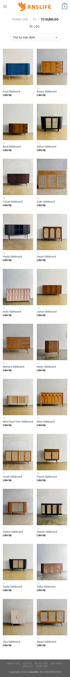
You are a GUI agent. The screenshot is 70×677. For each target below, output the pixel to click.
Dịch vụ (27, 663)
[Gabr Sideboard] (52, 177)
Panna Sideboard (47, 476)
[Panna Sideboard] (52, 452)
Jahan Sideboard (47, 311)
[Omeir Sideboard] (18, 452)
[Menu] (5, 6)
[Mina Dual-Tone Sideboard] (18, 397)
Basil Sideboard (12, 146)
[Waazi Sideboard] (52, 617)
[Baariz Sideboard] (52, 67)
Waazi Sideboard (46, 641)
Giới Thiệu (57, 663)
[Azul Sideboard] (18, 67)
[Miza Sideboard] (52, 397)
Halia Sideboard (12, 311)
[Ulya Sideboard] (18, 617)
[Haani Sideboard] (52, 232)
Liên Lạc (28, 666)
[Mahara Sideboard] (18, 342)
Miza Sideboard (46, 421)
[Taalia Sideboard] (18, 562)
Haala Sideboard (12, 256)
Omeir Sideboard (12, 476)
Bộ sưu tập (41, 663)
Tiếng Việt (41, 666)
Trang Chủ (13, 663)
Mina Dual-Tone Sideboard (18, 421)
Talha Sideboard (46, 586)
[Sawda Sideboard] (52, 507)
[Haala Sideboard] (18, 232)
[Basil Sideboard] (18, 122)
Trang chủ (20, 19)
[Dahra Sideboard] (52, 122)
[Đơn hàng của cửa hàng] (35, 37)
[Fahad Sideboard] (18, 177)
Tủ (34, 19)
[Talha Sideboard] (52, 562)
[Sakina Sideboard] (18, 507)
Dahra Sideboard (46, 146)
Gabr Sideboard (46, 201)
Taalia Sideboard (12, 586)
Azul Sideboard (11, 91)
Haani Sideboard (46, 256)
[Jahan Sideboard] (52, 287)
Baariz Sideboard (47, 91)
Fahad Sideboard (13, 201)
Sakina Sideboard (13, 531)
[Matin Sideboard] (52, 342)
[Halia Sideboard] (18, 287)
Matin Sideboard (46, 366)
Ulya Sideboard (11, 641)
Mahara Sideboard (13, 366)
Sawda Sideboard (47, 531)
